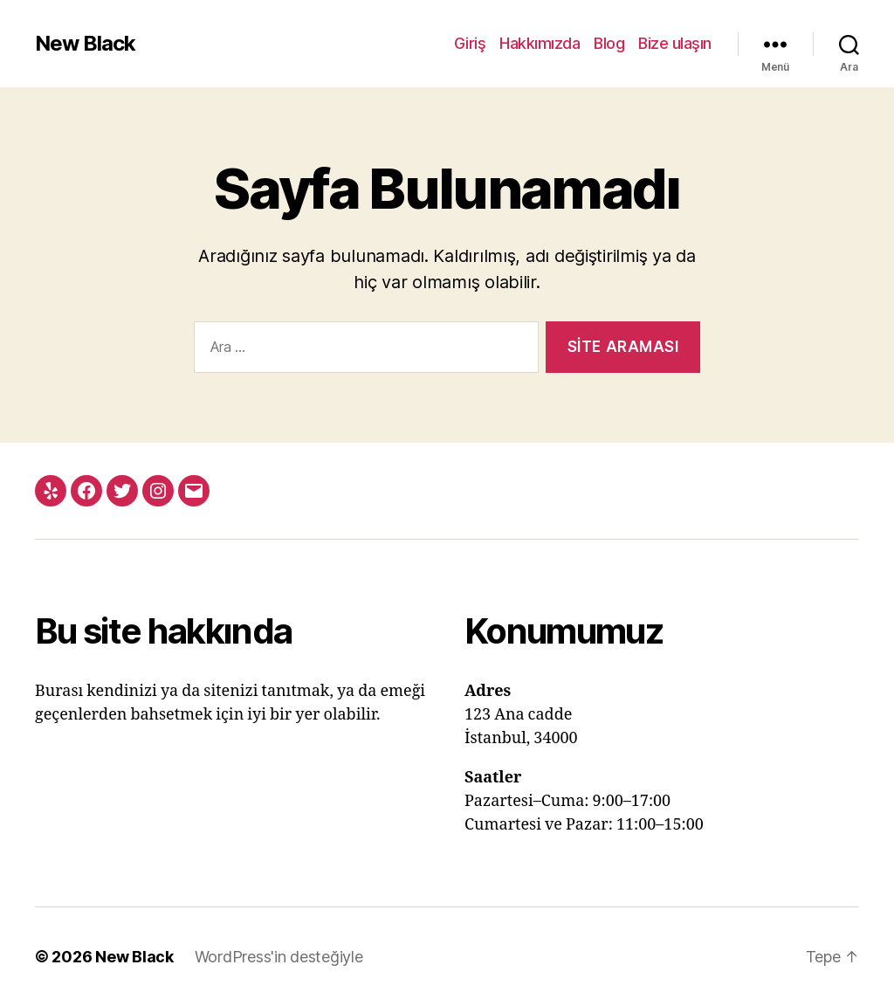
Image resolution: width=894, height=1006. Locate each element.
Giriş (470, 43)
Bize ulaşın (675, 43)
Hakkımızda (539, 43)
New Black (85, 43)
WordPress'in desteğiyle (279, 956)
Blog (609, 43)
